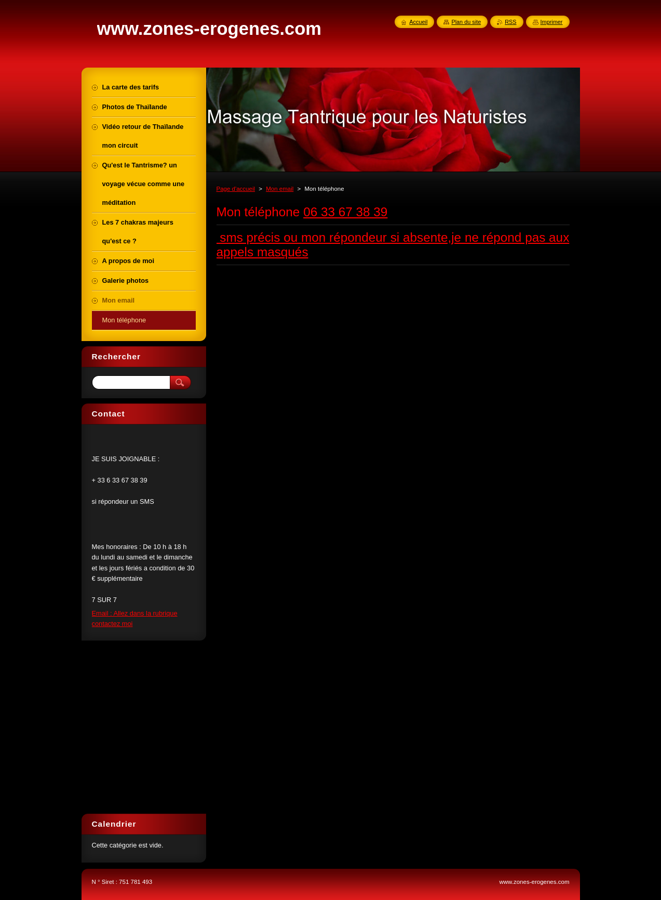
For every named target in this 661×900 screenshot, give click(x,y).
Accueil (418, 22)
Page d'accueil (236, 189)
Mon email (279, 189)
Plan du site (466, 22)
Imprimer (552, 22)
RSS (510, 22)
